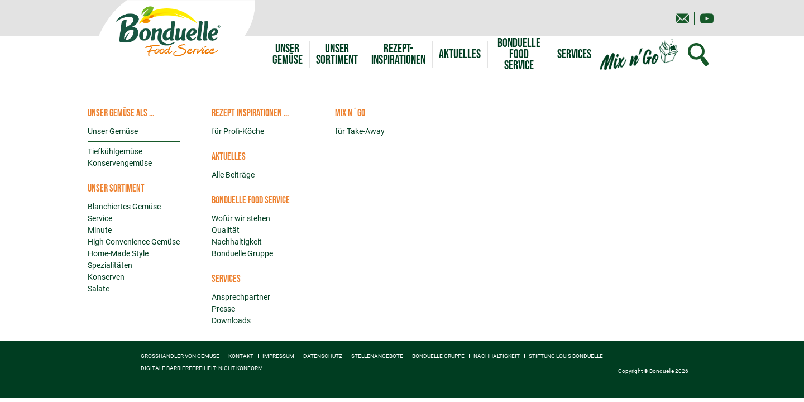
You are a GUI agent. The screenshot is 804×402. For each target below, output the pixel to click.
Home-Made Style (118, 253)
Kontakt (240, 356)
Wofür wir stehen (241, 218)
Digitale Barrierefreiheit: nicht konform (202, 368)
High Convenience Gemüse (134, 241)
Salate (98, 288)
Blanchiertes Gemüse (124, 206)
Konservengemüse (120, 163)
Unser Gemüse (113, 131)
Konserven (106, 276)
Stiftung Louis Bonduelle (566, 356)
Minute (100, 230)
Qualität (226, 230)
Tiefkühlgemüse (115, 151)
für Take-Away (360, 131)
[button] (337, 54)
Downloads (231, 320)
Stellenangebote (377, 356)
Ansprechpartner (241, 297)
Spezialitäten (110, 265)
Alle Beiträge (233, 174)
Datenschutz (322, 356)
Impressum (278, 356)
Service (100, 218)
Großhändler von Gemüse (180, 356)
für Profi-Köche (238, 131)
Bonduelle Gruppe (242, 253)
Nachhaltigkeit (237, 241)
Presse (223, 308)
